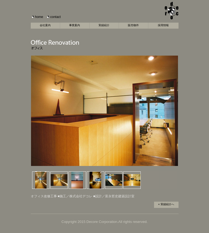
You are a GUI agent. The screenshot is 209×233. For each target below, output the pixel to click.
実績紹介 (104, 25)
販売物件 (133, 25)
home (39, 17)
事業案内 (74, 25)
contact (55, 17)
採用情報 (163, 25)
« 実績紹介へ (166, 204)
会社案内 (45, 25)
